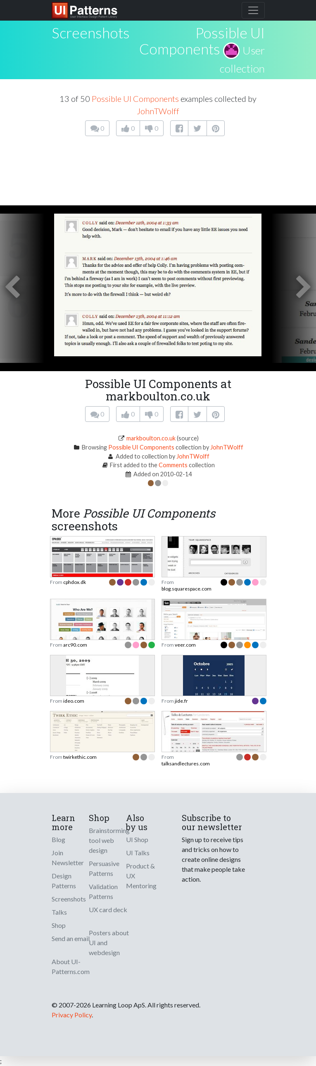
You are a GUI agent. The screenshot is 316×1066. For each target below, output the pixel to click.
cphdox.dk (74, 582)
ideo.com (73, 701)
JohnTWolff (158, 111)
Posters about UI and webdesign (109, 942)
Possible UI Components (202, 40)
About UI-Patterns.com (71, 966)
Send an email (71, 938)
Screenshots (69, 899)
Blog (58, 839)
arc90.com (75, 645)
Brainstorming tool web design (109, 840)
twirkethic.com (80, 757)
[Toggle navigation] (253, 10)
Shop (59, 925)
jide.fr (181, 701)
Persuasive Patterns (104, 868)
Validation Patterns (103, 891)
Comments (173, 464)
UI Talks (138, 853)
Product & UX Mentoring (141, 876)
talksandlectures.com (186, 763)
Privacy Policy (72, 1015)
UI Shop (137, 839)
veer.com (185, 645)
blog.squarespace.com (186, 589)
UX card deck (108, 909)
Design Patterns (64, 881)
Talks (59, 912)
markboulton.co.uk (151, 438)
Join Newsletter (68, 857)
